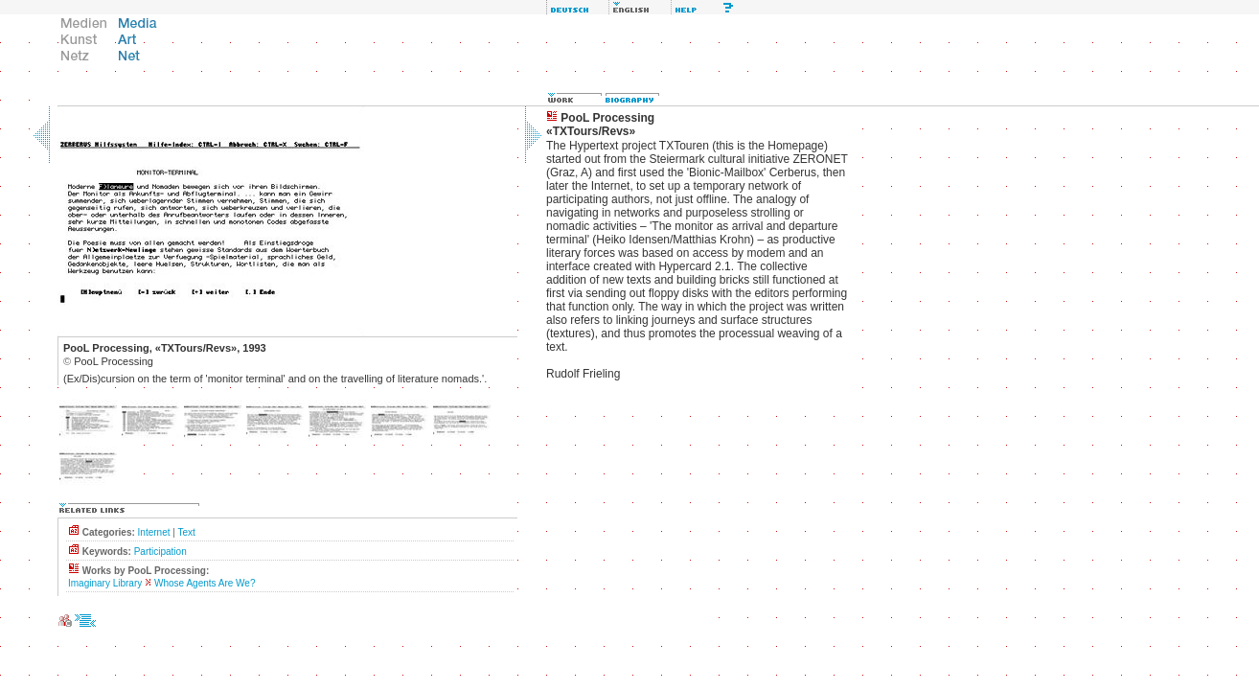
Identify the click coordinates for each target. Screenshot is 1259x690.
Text (186, 532)
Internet (154, 532)
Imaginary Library (105, 583)
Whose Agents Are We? (204, 583)
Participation (160, 551)
